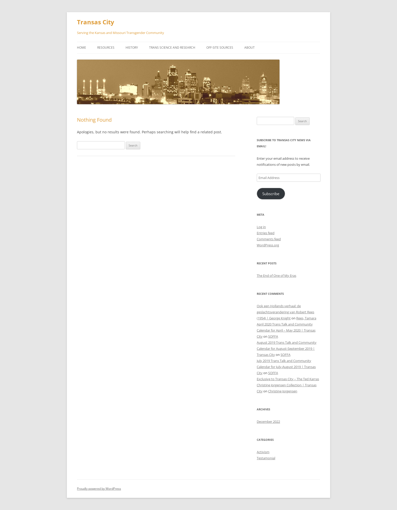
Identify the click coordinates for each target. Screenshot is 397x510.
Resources (105, 47)
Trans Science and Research (172, 47)
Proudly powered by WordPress (99, 488)
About (249, 47)
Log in (261, 227)
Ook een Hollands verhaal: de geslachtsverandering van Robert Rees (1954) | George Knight (285, 312)
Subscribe (270, 193)
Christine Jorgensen (282, 391)
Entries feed (265, 233)
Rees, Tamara (306, 318)
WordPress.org (268, 245)
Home (81, 47)
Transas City (95, 22)
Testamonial (266, 458)
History (132, 47)
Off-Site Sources (219, 47)
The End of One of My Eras (276, 275)
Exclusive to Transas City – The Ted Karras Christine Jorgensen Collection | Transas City (288, 385)
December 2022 (268, 421)
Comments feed (269, 239)
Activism (263, 452)
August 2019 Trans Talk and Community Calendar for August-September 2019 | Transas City (286, 348)
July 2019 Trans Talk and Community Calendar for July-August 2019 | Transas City (286, 366)
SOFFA (273, 336)
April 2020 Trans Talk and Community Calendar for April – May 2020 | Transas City (286, 330)
